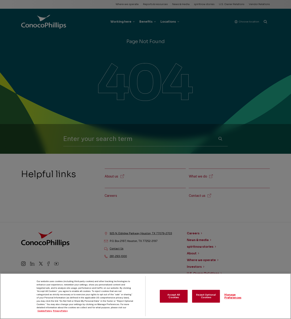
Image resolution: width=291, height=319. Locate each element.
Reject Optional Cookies (206, 300)
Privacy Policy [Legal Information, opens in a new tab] (60, 315)
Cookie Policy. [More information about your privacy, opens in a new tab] (44, 315)
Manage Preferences (232, 300)
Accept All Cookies (173, 300)
